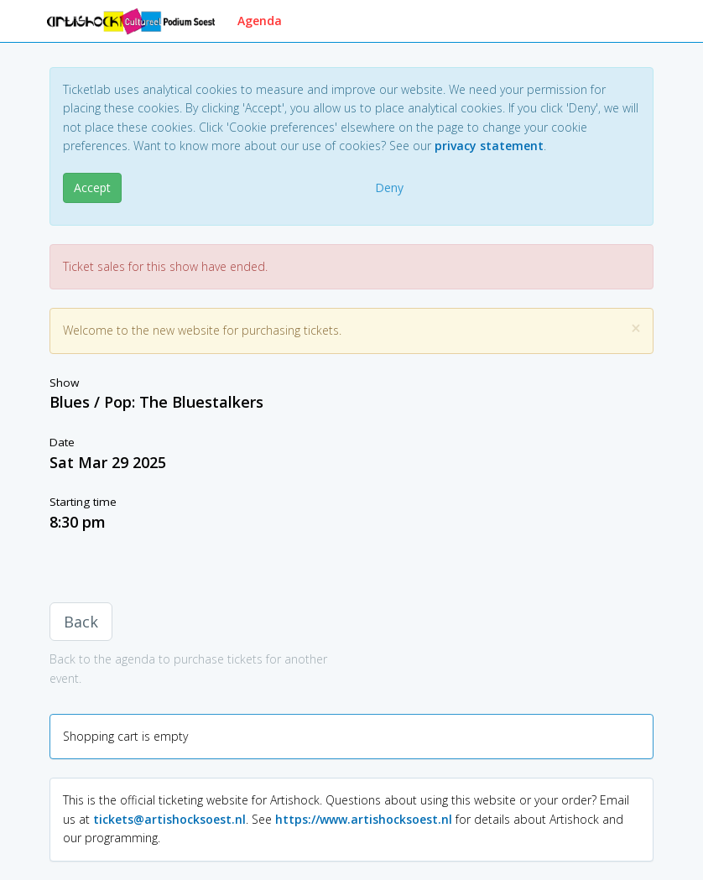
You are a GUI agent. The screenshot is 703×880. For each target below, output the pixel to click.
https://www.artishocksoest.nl (363, 819)
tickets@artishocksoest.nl (169, 819)
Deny (389, 187)
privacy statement (489, 146)
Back (81, 622)
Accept (92, 187)
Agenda (259, 21)
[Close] (636, 328)
